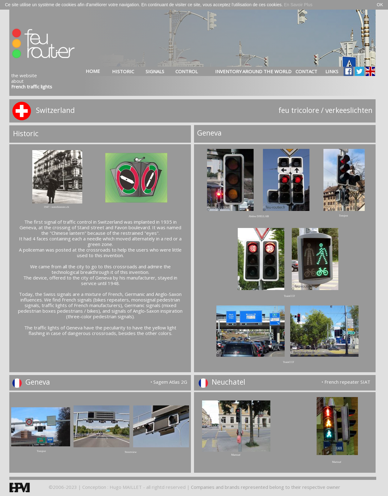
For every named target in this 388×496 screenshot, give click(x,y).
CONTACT (306, 71)
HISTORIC (123, 71)
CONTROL (186, 71)
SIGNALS (155, 71)
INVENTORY (222, 71)
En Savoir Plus (298, 4)
